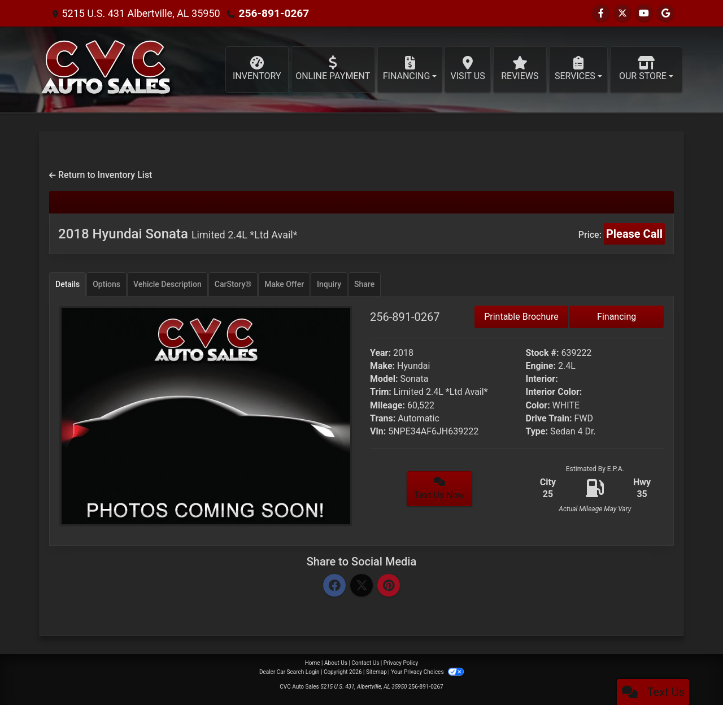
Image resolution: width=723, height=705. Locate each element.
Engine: (541, 365)
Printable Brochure (521, 316)
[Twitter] (361, 586)
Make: (382, 365)
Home (312, 663)
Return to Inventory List (100, 174)
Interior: (542, 378)
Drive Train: (549, 418)
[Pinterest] (388, 586)
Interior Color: (554, 391)
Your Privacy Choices (427, 672)
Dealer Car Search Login (289, 672)
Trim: (380, 391)
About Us (335, 663)
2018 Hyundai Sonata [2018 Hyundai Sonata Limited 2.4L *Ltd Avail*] (177, 234)
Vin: (378, 431)
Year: (380, 352)
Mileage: (387, 405)
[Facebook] (334, 586)
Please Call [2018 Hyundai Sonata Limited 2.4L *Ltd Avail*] (634, 234)
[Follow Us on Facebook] (601, 13)
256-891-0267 (272, 13)
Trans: (382, 418)
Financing (616, 316)
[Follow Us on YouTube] (643, 13)
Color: (538, 405)
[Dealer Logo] (107, 69)
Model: (384, 378)
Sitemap (376, 672)
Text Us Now (439, 489)
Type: (537, 431)
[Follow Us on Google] (665, 13)
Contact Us (365, 663)
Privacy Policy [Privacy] (401, 663)
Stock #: (542, 352)
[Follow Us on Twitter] (622, 13)
